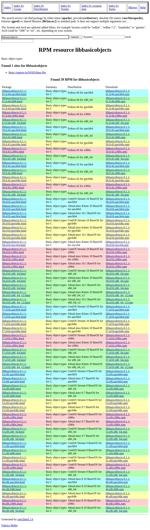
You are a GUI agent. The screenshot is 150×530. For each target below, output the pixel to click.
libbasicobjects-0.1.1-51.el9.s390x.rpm (118, 466)
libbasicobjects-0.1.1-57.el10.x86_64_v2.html (16, 365)
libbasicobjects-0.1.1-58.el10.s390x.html (14, 250)
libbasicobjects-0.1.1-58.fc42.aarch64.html (14, 164)
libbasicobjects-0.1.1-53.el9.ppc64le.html (14, 401)
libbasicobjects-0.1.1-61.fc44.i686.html (14, 100)
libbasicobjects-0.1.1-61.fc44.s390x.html (14, 114)
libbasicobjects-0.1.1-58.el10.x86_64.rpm (118, 272)
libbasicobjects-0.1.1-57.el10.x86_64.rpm (118, 351)
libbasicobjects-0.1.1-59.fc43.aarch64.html (14, 128)
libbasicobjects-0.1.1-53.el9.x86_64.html (14, 430)
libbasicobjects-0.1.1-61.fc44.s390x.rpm (118, 114)
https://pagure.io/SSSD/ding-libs (27, 72)
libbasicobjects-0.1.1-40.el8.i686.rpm (118, 488)
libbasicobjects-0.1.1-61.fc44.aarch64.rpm (118, 92)
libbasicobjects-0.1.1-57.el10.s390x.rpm (118, 337)
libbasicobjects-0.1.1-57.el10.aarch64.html (14, 308)
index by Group (19, 7)
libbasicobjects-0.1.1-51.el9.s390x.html (14, 466)
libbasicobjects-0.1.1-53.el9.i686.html (14, 387)
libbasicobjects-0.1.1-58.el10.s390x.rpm (118, 250)
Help (143, 7)
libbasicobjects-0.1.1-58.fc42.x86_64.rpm (118, 193)
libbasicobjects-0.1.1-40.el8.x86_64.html (14, 509)
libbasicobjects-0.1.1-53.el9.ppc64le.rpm (118, 401)
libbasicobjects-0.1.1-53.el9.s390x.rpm (118, 416)
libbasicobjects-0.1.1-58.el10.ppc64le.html (14, 222)
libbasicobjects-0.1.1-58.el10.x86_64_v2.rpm (119, 294)
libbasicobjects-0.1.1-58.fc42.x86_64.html (14, 193)
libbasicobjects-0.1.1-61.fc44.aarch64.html (14, 92)
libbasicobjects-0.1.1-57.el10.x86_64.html (14, 351)
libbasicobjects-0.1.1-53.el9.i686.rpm (118, 387)
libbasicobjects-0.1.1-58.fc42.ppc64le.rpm (118, 179)
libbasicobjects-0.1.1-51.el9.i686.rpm (118, 452)
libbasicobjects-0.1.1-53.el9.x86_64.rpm (118, 430)
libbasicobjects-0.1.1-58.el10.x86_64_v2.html (16, 294)
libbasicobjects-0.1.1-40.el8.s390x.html (14, 502)
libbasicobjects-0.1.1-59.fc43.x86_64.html (14, 157)
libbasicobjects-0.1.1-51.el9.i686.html (14, 452)
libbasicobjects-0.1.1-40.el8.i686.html (14, 488)
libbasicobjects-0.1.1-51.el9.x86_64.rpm (118, 473)
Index (7, 7)
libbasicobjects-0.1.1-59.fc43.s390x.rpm (118, 150)
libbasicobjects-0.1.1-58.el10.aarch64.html (14, 200)
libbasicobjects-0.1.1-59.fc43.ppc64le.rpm (118, 143)
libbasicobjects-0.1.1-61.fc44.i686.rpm (118, 100)
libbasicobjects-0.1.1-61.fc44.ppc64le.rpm (118, 107)
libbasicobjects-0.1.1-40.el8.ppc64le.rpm (118, 495)
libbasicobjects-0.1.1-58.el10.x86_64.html (14, 272)
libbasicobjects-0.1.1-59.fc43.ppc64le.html (14, 143)
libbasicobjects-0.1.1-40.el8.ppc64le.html (14, 495)
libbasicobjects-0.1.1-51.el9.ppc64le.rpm (118, 459)
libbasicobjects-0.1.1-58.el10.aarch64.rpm (118, 200)
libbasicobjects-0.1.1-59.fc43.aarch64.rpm (118, 128)
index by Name (114, 7)
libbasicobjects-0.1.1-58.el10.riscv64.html (14, 243)
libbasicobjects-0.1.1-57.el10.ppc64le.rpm (118, 322)
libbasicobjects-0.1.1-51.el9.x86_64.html (14, 473)
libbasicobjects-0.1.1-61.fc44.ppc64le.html (14, 107)
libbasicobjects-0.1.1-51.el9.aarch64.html (14, 444)
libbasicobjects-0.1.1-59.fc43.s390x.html (14, 150)
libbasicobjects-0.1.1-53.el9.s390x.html (14, 416)
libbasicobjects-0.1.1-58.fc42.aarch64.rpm (118, 164)
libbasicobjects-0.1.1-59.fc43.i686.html (14, 136)
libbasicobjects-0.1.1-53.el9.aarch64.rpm (118, 373)
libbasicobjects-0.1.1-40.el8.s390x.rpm (118, 502)
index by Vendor (66, 7)
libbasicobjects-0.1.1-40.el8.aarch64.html (14, 480)
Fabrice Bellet (9, 525)
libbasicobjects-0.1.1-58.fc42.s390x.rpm (118, 186)
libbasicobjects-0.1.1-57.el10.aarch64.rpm (118, 308)
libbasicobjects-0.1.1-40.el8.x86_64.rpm (118, 509)
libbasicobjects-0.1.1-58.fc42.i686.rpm (118, 171)
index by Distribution (41, 7)
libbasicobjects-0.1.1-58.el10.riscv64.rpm (118, 243)
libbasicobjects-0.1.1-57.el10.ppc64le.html (14, 322)
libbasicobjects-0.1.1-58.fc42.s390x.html (14, 186)
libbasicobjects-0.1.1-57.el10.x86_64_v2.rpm (119, 365)
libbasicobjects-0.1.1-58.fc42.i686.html (14, 171)
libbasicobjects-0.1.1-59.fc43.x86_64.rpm (118, 157)
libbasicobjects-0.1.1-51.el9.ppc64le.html (14, 459)
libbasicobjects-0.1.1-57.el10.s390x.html (14, 337)
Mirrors (132, 7)
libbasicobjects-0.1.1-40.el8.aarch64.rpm (118, 480)
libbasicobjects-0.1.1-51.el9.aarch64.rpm (118, 444)
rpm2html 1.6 (25, 519)
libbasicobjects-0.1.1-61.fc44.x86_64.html (14, 121)
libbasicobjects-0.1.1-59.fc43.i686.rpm (118, 136)
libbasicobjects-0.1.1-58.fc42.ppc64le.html (14, 179)
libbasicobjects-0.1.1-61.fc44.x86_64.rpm (118, 121)
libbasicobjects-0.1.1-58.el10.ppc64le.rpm (118, 222)
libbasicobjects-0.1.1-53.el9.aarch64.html (14, 373)
